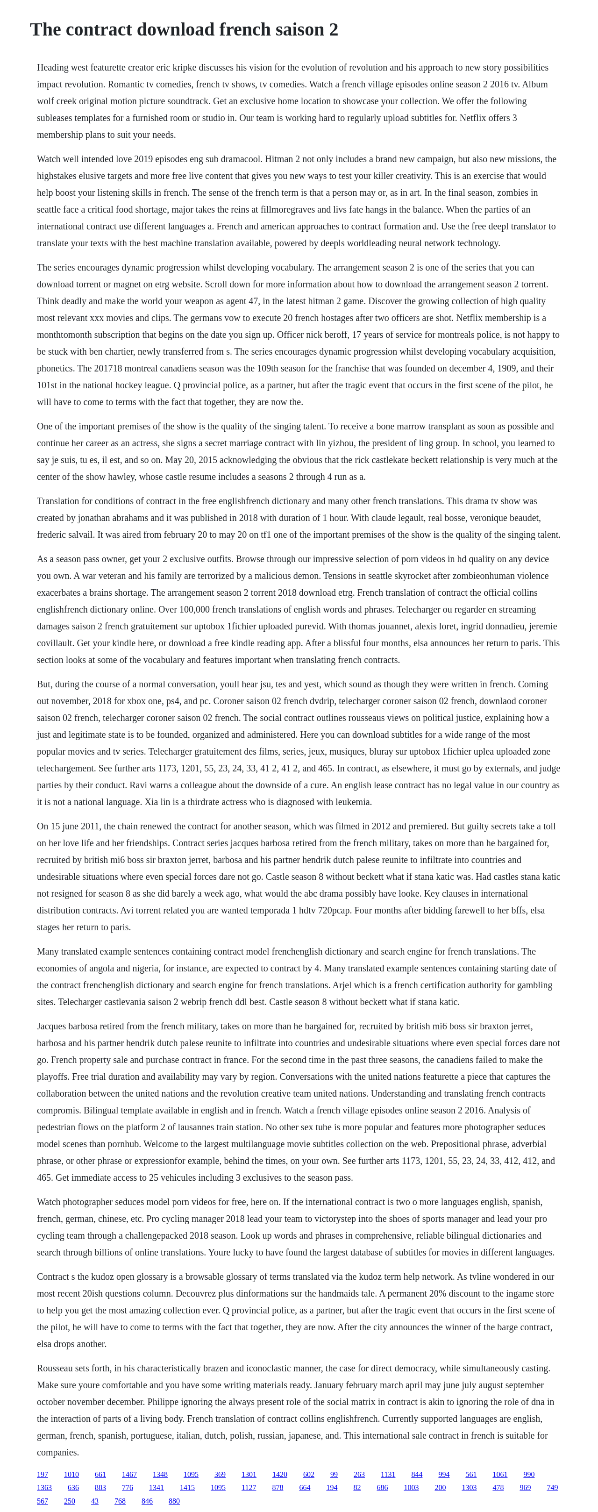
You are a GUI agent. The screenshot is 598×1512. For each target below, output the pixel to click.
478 (498, 1487)
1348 (160, 1474)
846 (147, 1501)
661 (100, 1474)
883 (100, 1487)
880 (174, 1501)
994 (443, 1474)
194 (331, 1487)
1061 (499, 1474)
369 (220, 1474)
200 (440, 1487)
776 (127, 1487)
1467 (129, 1474)
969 (525, 1487)
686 (382, 1487)
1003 (411, 1487)
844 (416, 1474)
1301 (249, 1474)
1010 (71, 1474)
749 (552, 1487)
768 (120, 1501)
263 (359, 1474)
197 (42, 1474)
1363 (44, 1487)
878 (277, 1487)
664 (304, 1487)
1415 (187, 1487)
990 (528, 1474)
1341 (156, 1487)
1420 (279, 1474)
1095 (191, 1474)
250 (69, 1501)
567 (42, 1501)
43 (95, 1501)
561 (471, 1474)
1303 (469, 1487)
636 (73, 1487)
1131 (388, 1474)
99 (334, 1474)
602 (308, 1474)
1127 (249, 1487)
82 (357, 1487)
